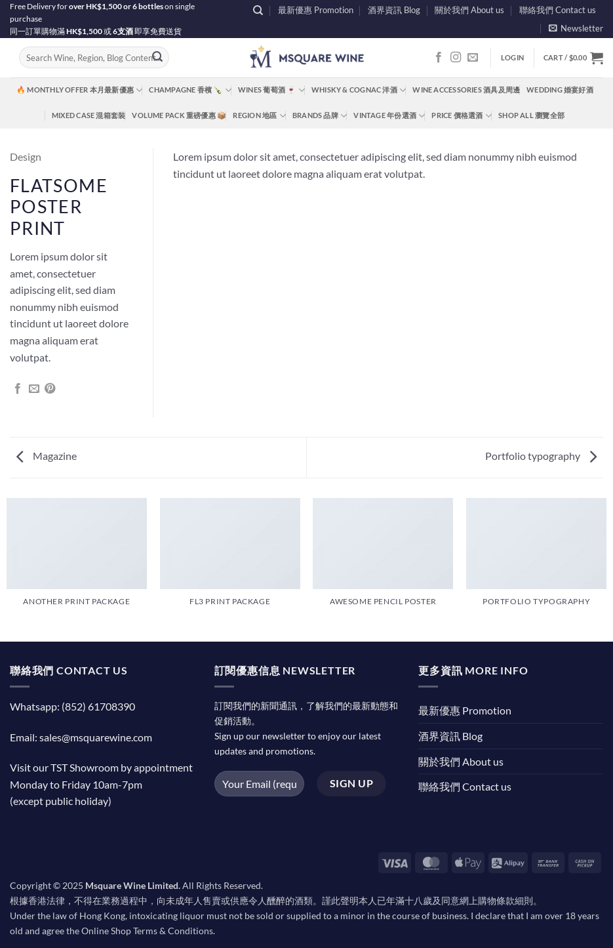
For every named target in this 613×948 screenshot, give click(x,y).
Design (25, 156)
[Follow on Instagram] (455, 58)
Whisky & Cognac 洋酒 (358, 90)
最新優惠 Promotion (315, 10)
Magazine (46, 455)
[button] (576, 28)
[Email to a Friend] (34, 389)
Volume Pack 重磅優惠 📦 (179, 115)
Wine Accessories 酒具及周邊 (466, 89)
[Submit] (157, 58)
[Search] (258, 10)
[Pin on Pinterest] (50, 389)
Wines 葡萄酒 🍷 (271, 90)
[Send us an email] (472, 58)
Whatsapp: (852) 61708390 (72, 706)
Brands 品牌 (319, 116)
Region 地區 (259, 116)
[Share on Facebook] (17, 389)
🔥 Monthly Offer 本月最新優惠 (79, 90)
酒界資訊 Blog (394, 10)
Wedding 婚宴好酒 (559, 89)
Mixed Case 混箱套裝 (88, 115)
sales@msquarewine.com (95, 737)
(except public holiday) (60, 800)
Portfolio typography (541, 455)
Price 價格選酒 (461, 116)
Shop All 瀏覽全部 (531, 115)
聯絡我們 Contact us (557, 10)
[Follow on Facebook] (438, 58)
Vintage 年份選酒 (389, 116)
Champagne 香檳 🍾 (190, 90)
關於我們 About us (469, 10)
